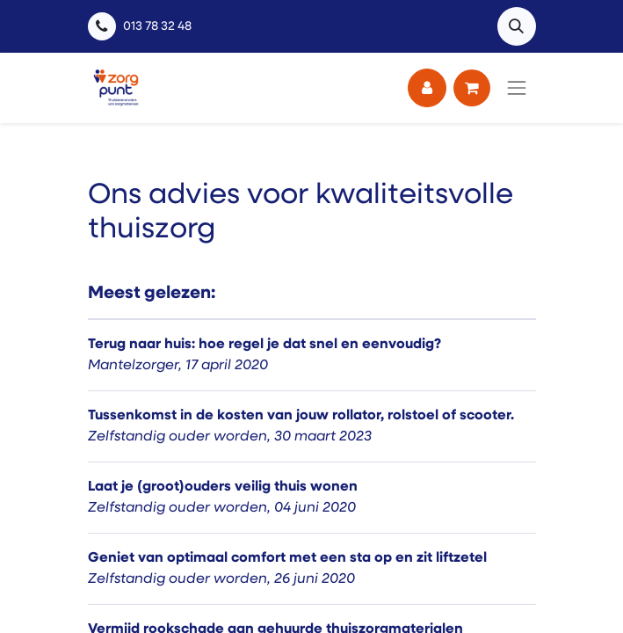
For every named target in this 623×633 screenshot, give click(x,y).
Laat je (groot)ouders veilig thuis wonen (223, 487)
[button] (516, 26)
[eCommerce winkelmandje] (471, 87)
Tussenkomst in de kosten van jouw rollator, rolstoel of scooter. (301, 416)
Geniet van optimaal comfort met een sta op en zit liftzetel (287, 558)
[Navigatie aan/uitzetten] (516, 88)
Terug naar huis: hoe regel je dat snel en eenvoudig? (264, 345)
